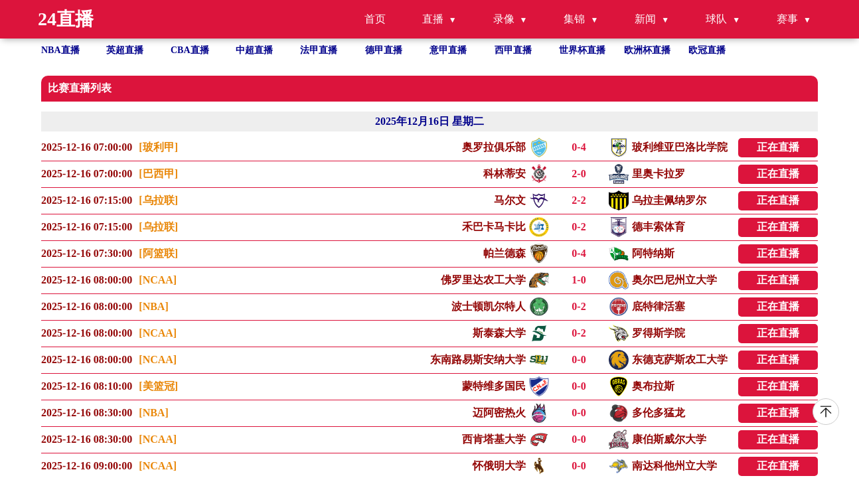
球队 (716, 19)
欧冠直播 (707, 50)
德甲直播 (383, 50)
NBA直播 (60, 50)
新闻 (645, 19)
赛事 (787, 19)
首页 (375, 19)
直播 (432, 19)
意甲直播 (448, 50)
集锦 (574, 19)
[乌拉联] (158, 200)
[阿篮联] (158, 253)
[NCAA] (158, 279)
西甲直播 (513, 50)
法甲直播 (318, 50)
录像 (503, 19)
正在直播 (778, 147)
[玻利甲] (158, 147)
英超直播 (124, 50)
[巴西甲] (158, 173)
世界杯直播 (582, 50)
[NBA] (153, 306)
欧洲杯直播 (647, 50)
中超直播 (254, 50)
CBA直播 (190, 50)
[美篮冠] (158, 386)
